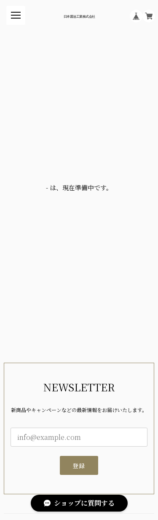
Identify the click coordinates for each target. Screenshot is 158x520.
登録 (79, 465)
